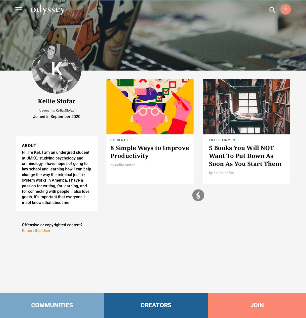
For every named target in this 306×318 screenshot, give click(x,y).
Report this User (36, 230)
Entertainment (223, 140)
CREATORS (156, 305)
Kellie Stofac (125, 165)
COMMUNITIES (52, 305)
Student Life (122, 140)
